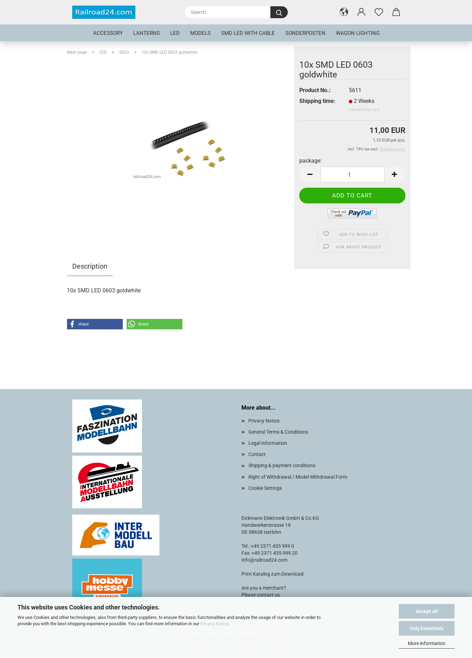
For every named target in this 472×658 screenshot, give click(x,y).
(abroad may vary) (364, 109)
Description (89, 266)
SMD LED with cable (248, 33)
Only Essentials (427, 628)
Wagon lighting (358, 33)
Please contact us (260, 595)
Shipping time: (317, 101)
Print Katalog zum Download (272, 574)
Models (200, 33)
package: (310, 160)
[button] (344, 12)
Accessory (108, 33)
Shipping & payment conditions (281, 465)
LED (175, 33)
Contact (257, 454)
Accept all (427, 611)
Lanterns (146, 33)
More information (426, 643)
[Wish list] (379, 12)
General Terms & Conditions (278, 432)
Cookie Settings (265, 488)
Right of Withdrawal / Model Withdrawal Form (297, 477)
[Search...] (279, 12)
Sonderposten (305, 33)
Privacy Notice (214, 623)
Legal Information (267, 443)
